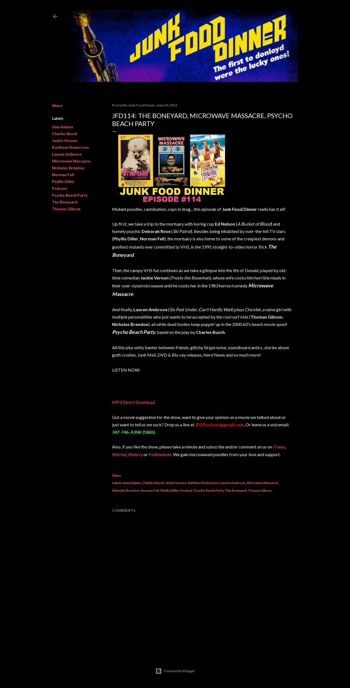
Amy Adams (62, 126)
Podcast (59, 188)
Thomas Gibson (66, 208)
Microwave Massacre (71, 161)
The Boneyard (64, 202)
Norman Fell (63, 174)
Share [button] (57, 105)
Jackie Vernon (64, 140)
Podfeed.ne (159, 454)
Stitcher (119, 454)
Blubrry (135, 454)
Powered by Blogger (175, 671)
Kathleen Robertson (70, 147)
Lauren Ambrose (66, 154)
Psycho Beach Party (70, 195)
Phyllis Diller (63, 181)
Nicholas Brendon (68, 167)
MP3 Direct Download (134, 402)
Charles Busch (64, 133)
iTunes (279, 446)
